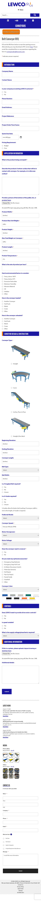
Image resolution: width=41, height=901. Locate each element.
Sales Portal (20, 888)
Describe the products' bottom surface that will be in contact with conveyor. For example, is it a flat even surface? (19, 171)
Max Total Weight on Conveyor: (12, 238)
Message (5, 851)
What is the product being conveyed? (14, 160)
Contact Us (20, 885)
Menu (20, 10)
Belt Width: (5, 475)
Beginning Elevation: (9, 440)
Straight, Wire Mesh (19, 436)
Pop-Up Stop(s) (8, 574)
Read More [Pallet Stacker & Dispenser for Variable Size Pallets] (5, 737)
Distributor (8, 841)
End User (8, 838)
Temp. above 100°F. (10, 276)
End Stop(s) (7, 572)
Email (5, 826)
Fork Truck (7, 304)
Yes (5, 92)
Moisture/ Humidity (10, 284)
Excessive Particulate (10, 281)
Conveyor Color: (7, 586)
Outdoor (6, 291)
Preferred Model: (7, 515)
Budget (6, 146)
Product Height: (7, 229)
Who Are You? (6, 834)
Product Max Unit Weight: (11, 221)
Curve (15, 388)
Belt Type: (5, 467)
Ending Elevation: (8, 449)
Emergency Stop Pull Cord (12, 564)
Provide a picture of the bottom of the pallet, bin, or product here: (19, 199)
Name (5, 793)
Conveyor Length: (8, 458)
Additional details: (8, 662)
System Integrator (10, 845)
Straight (15, 364)
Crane (6, 309)
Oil (5, 289)
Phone (5, 818)
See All (12, 750)
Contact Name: (7, 80)
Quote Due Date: (7, 134)
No (5, 94)
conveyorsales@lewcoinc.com (16, 52)
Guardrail (7, 579)
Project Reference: (8, 116)
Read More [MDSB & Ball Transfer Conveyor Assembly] (5, 726)
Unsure (6, 492)
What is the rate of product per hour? (14, 264)
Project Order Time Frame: (10, 125)
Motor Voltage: (7, 540)
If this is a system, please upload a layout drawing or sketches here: (19, 649)
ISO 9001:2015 (20, 892)
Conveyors (20, 26)
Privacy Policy (20, 886)
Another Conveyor (9, 301)
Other (6, 294)
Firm (5, 148)
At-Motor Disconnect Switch (12, 567)
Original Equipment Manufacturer (13, 848)
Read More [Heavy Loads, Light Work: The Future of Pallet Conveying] (5, 716)
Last (4, 807)
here (31, 47)
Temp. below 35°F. (9, 279)
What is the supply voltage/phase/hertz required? (18, 632)
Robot (6, 306)
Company (6, 810)
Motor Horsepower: (8, 532)
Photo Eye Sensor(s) (10, 569)
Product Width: (7, 212)
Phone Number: (7, 99)
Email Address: (7, 107)
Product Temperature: (9, 256)
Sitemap (21, 890)
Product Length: (8, 247)
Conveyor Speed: (8, 523)
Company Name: (7, 71)
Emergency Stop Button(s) (12, 562)
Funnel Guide (8, 577)
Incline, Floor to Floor (19, 412)
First (4, 800)
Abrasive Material (9, 286)
